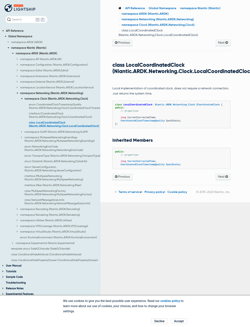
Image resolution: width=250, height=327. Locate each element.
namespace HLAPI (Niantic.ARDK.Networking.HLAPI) (54, 131)
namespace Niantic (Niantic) (27, 48)
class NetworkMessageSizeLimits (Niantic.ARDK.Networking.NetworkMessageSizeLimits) (57, 201)
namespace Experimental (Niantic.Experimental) (43, 243)
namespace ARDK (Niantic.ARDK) (34, 53)
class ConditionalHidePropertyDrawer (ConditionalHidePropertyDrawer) (54, 260)
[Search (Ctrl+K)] (26, 19)
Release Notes (13, 288)
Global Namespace (18, 36)
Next (224, 42)
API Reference (12, 31)
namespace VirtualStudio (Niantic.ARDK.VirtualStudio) (51, 231)
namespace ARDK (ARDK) (25, 42)
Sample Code (12, 277)
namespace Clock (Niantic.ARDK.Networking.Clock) (54, 98)
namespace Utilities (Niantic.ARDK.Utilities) (44, 220)
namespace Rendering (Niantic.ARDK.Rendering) (48, 214)
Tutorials (9, 271)
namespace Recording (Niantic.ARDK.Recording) (48, 209)
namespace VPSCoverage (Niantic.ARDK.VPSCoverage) (52, 226)
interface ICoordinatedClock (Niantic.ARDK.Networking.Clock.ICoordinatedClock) (60, 115)
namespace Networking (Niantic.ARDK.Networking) (50, 93)
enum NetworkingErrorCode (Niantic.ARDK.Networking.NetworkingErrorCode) (53, 148)
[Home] (126, 8)
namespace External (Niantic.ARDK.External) (45, 81)
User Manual (11, 265)
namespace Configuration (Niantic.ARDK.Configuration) (52, 64)
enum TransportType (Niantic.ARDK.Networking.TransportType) (62, 155)
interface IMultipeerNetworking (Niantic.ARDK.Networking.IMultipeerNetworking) (53, 177)
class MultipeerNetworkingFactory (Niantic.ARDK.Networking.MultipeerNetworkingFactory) (58, 192)
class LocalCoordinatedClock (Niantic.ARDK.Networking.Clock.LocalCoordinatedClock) (64, 124)
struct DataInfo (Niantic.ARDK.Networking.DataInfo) (55, 161)
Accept (179, 321)
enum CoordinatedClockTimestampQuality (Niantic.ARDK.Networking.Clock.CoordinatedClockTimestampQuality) (71, 106)
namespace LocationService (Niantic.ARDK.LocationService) (55, 87)
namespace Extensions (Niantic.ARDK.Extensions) (48, 76)
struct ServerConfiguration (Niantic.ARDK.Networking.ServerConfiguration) (52, 168)
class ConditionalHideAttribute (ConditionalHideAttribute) (46, 254)
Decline (159, 321)
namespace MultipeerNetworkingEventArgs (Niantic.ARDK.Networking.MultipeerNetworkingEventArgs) (58, 139)
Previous (129, 42)
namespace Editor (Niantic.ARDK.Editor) (42, 70)
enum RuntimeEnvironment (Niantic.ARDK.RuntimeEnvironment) (58, 237)
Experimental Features (17, 294)
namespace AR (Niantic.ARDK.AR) (39, 59)
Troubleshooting (16, 282)
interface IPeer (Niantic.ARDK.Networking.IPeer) (52, 185)
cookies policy (170, 301)
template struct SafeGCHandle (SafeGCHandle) (40, 248)
